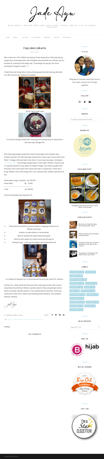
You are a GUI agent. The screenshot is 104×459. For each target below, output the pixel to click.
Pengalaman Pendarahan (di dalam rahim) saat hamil (88, 253)
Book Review (74, 309)
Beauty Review (75, 294)
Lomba (72, 291)
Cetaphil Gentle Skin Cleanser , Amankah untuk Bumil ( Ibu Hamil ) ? (89, 244)
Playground (74, 298)
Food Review (18, 319)
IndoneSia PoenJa (30, 319)
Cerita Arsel (85, 291)
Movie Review (74, 306)
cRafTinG (88, 306)
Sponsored (74, 287)
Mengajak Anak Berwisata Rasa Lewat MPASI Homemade (85, 206)
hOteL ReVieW (75, 302)
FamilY (9, 319)
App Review (90, 302)
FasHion (88, 287)
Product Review (76, 279)
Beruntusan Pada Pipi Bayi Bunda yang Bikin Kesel (88, 225)
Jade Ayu (16, 456)
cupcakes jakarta (10, 163)
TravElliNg (74, 275)
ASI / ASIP (89, 283)
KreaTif (40, 319)
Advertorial (74, 283)
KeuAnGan (90, 294)
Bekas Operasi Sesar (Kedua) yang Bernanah (89, 234)
